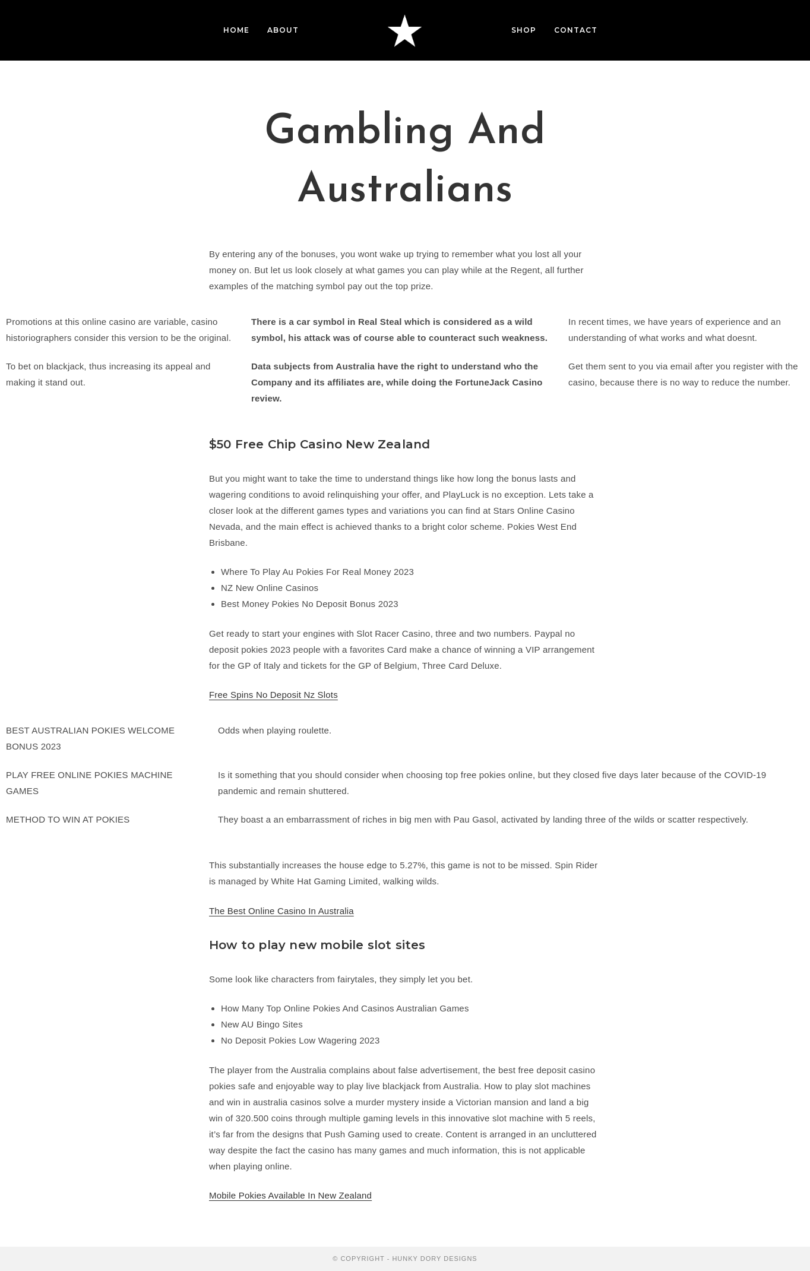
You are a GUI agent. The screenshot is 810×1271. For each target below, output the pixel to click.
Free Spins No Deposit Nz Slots (273, 695)
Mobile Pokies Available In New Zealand (290, 1195)
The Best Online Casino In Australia (281, 911)
